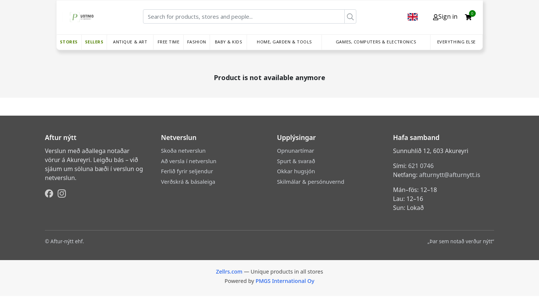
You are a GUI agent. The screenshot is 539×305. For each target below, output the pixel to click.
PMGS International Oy (285, 280)
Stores (69, 42)
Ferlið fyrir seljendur (187, 171)
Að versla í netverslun (188, 161)
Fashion (196, 42)
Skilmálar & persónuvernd (310, 181)
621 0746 (420, 166)
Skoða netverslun (183, 150)
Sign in (445, 16)
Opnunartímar (295, 150)
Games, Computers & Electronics (376, 42)
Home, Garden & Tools (284, 42)
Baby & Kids (228, 42)
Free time (169, 42)
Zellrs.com (229, 271)
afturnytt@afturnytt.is (449, 175)
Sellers (94, 42)
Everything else (456, 42)
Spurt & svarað (296, 161)
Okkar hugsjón (296, 171)
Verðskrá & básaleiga (188, 181)
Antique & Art (130, 42)
